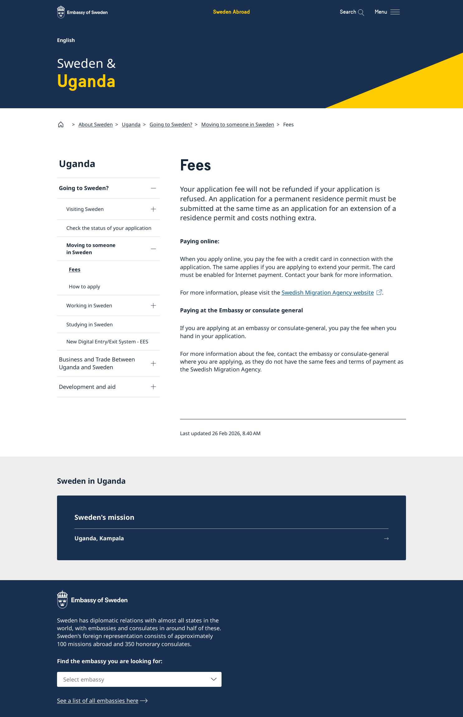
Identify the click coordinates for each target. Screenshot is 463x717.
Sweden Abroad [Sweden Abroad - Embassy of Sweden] (231, 11)
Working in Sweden (89, 305)
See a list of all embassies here (97, 700)
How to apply (84, 286)
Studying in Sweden (89, 324)
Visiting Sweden (85, 209)
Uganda (131, 124)
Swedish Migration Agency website (328, 292)
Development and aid (87, 386)
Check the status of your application (108, 228)
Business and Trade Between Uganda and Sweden (97, 363)
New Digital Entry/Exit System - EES (107, 341)
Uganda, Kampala (99, 538)
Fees (74, 269)
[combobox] (139, 679)
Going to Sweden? (171, 124)
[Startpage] (63, 124)
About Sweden (96, 124)
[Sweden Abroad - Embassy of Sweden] (88, 12)
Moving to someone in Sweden (237, 124)
